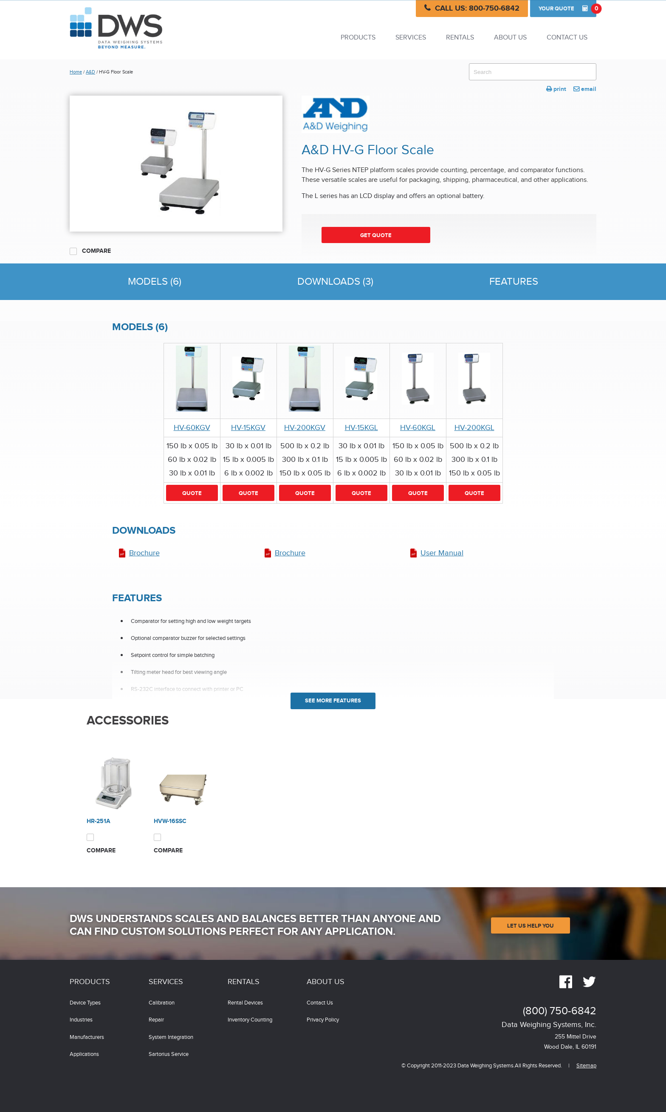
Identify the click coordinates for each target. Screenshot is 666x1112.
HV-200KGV (304, 427)
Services (410, 38)
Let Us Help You (530, 925)
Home (76, 72)
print (556, 89)
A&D (90, 72)
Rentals (460, 38)
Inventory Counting (250, 1020)
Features (513, 282)
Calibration (162, 1003)
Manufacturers (87, 1037)
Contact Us (567, 38)
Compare (90, 251)
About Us (510, 38)
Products (358, 38)
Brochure (144, 553)
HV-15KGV (248, 427)
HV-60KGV (192, 427)
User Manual (441, 553)
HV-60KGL (417, 427)
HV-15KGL (361, 427)
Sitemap (586, 1066)
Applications (84, 1054)
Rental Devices (245, 1003)
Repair (156, 1020)
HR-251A (98, 821)
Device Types (85, 1003)
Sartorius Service (169, 1054)
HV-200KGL (474, 427)
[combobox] (532, 71)
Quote (567, 8)
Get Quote (376, 235)
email (584, 89)
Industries (81, 1020)
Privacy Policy (323, 1020)
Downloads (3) (335, 282)
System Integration (171, 1037)
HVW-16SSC (170, 821)
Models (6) (154, 282)
